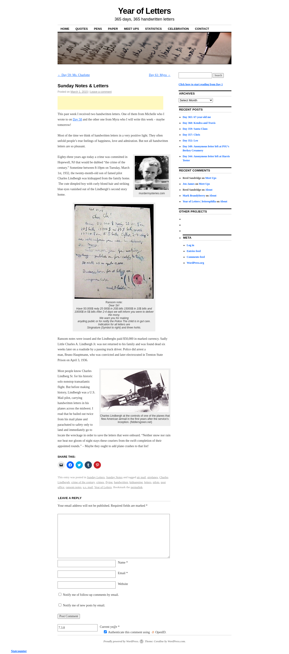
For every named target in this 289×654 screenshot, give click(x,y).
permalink (137, 487)
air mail (141, 477)
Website (123, 584)
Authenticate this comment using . (135, 632)
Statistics (153, 28)
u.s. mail (88, 487)
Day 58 (77, 119)
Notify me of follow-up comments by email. (91, 594)
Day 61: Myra (159, 75)
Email (123, 573)
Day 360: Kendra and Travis (199, 123)
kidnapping (136, 482)
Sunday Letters (96, 477)
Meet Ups (131, 28)
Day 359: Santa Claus (195, 128)
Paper (113, 28)
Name (123, 562)
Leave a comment (101, 91)
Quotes (81, 28)
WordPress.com (176, 641)
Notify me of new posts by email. (84, 605)
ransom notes (74, 487)
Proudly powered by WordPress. (121, 641)
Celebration (178, 28)
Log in (190, 245)
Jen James (189, 183)
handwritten (121, 482)
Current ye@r (110, 627)
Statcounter (19, 651)
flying (108, 482)
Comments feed (196, 257)
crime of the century (83, 482)
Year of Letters (144, 11)
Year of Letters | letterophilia (199, 201)
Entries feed (194, 251)
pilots (156, 482)
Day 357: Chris (191, 134)
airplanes (152, 477)
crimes (100, 482)
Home (65, 28)
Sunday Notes (114, 477)
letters (147, 482)
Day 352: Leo (190, 140)
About (208, 189)
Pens (98, 28)
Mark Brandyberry (194, 195)
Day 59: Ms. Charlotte (74, 75)
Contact (202, 28)
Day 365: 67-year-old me (197, 117)
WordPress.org (195, 262)
